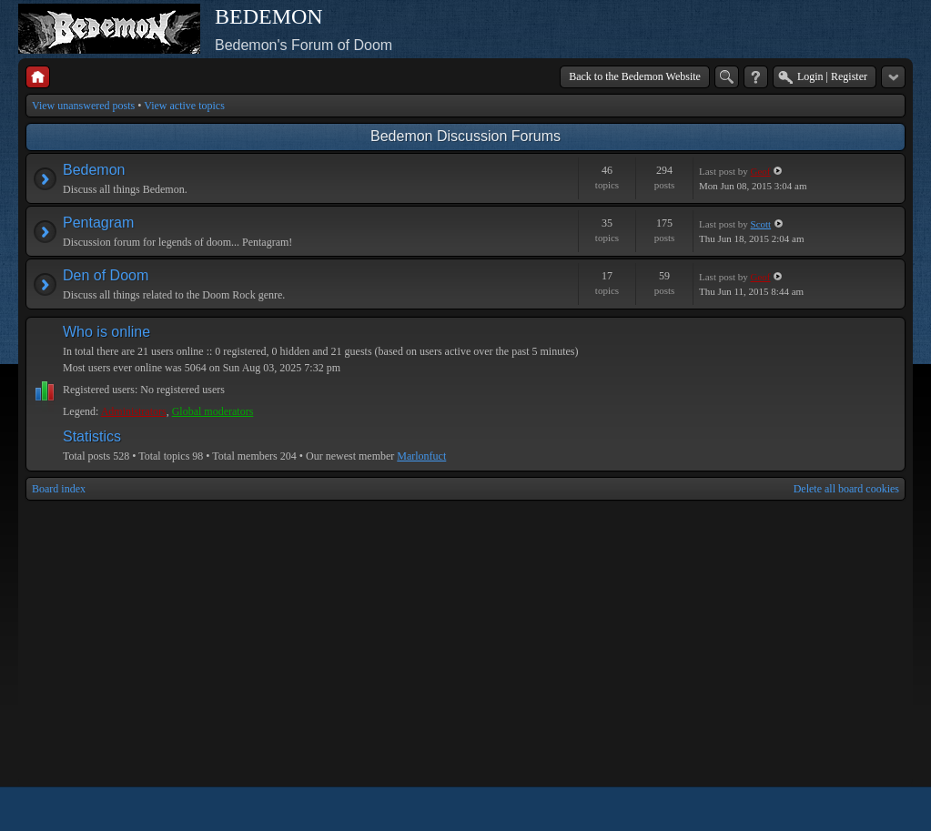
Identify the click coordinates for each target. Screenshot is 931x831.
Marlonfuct (421, 456)
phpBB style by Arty (823, 809)
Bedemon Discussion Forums (465, 136)
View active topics (184, 105)
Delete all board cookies (846, 488)
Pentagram (98, 222)
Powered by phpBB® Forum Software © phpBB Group (878, 809)
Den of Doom (105, 275)
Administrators (134, 411)
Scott (761, 223)
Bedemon (94, 169)
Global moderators (213, 411)
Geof (761, 171)
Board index (59, 488)
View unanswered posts (83, 105)
